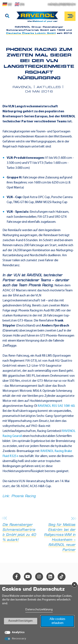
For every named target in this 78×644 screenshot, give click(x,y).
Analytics (18, 632)
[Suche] (7, 16)
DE (7, 4)
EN (19, 4)
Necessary (19, 638)
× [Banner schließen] (74, 585)
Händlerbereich (62, 4)
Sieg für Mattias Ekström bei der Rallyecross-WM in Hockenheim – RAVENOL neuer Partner (59, 534)
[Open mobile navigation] (70, 16)
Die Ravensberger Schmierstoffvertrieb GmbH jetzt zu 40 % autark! (19, 529)
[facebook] (17, 577)
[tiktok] (62, 577)
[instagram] (39, 577)
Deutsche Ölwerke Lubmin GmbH (31, 33)
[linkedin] (50, 577)
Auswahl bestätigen (20, 620)
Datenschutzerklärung (39, 609)
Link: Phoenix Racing (19, 496)
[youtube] (28, 577)
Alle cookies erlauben (57, 621)
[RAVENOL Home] (38, 18)
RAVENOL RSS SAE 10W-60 (56, 406)
